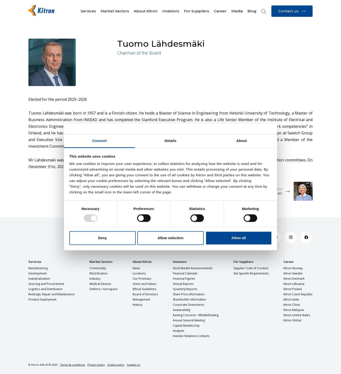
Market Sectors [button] (115, 11)
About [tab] (241, 141)
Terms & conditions (72, 364)
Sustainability (181, 310)
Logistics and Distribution (45, 289)
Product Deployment (42, 299)
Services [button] (88, 11)
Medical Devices (100, 284)
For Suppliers (243, 262)
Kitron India (291, 299)
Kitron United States (296, 315)
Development (37, 273)
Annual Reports (183, 284)
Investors (180, 262)
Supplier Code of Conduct (250, 268)
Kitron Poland (292, 289)
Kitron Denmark (294, 279)
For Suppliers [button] (196, 11)
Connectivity (98, 268)
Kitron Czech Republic (298, 294)
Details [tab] (170, 141)
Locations (139, 273)
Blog (251, 11)
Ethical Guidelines (144, 289)
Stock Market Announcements (192, 268)
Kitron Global (292, 320)
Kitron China (291, 305)
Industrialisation (39, 279)
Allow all (238, 238)
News (136, 268)
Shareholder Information (189, 299)
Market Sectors (101, 262)
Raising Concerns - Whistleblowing (196, 315)
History (137, 305)
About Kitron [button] (145, 11)
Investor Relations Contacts (191, 336)
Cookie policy (115, 364)
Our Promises (142, 279)
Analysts (178, 331)
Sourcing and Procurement (46, 284)
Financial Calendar (185, 273)
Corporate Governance (188, 305)
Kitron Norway (293, 268)
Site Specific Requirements (251, 273)
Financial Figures (184, 279)
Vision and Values (144, 284)
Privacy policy (96, 364)
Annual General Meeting (189, 320)
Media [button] (237, 11)
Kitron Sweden (293, 273)
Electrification (99, 273)
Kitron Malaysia (293, 310)
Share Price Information (188, 294)
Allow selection (170, 238)
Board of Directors (145, 294)
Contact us (133, 364)
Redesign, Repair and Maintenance (51, 294)
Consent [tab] (99, 141)
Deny (102, 238)
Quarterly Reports (185, 289)
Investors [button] (170, 11)
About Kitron (142, 262)
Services (34, 262)
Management (141, 299)
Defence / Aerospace (104, 289)
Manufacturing (38, 268)
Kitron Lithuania (293, 284)
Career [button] (220, 11)
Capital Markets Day (186, 326)
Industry (95, 279)
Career (288, 262)
